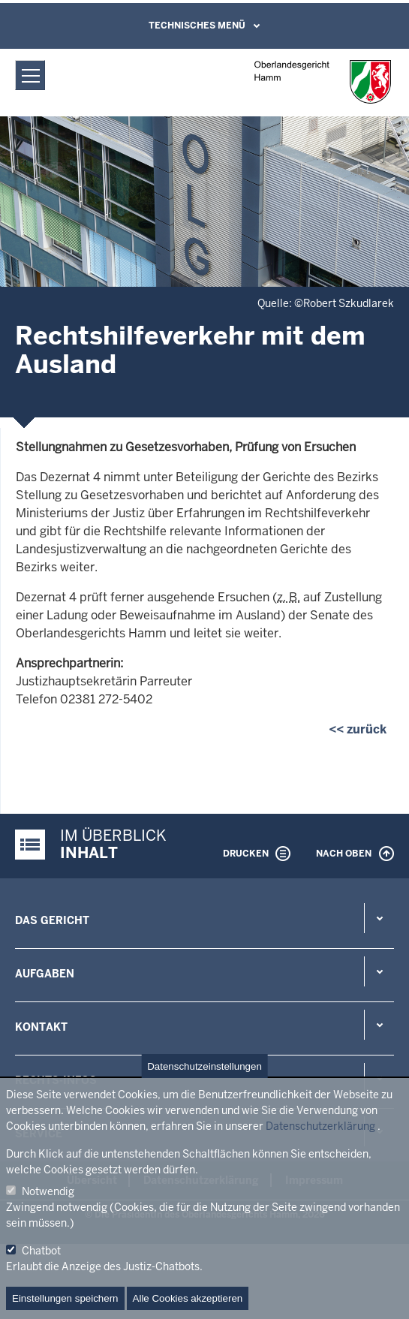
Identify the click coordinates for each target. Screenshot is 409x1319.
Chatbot (41, 1250)
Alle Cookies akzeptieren (188, 1298)
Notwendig (48, 1191)
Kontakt (41, 1027)
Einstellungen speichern (65, 1298)
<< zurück (357, 729)
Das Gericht (52, 920)
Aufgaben (44, 973)
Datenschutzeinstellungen (204, 1066)
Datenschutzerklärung (320, 1126)
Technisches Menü (197, 26)
